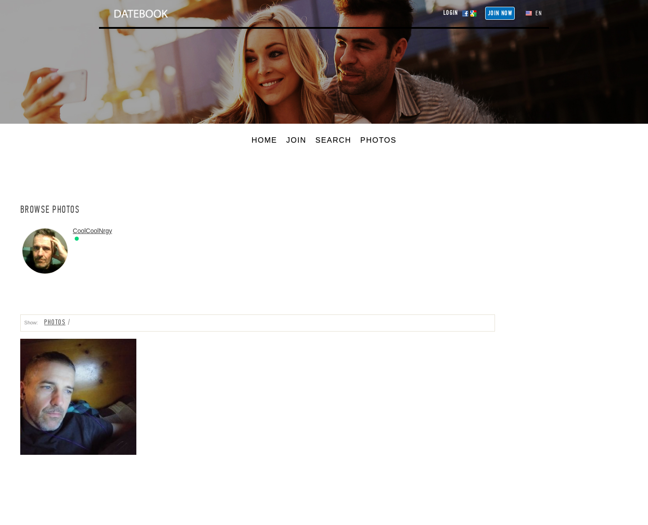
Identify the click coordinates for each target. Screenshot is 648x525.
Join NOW (500, 13)
